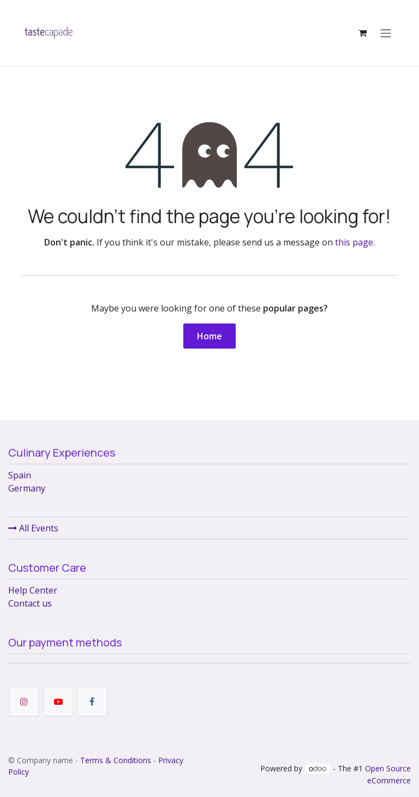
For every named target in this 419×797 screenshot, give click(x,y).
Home (209, 336)
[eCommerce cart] (362, 32)
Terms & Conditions (115, 760)
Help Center (32, 590)
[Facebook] (92, 701)
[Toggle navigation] (386, 32)
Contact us (30, 603)
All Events (33, 528)
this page (354, 242)
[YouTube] (58, 701)
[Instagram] (24, 701)
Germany (26, 488)
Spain (19, 475)
